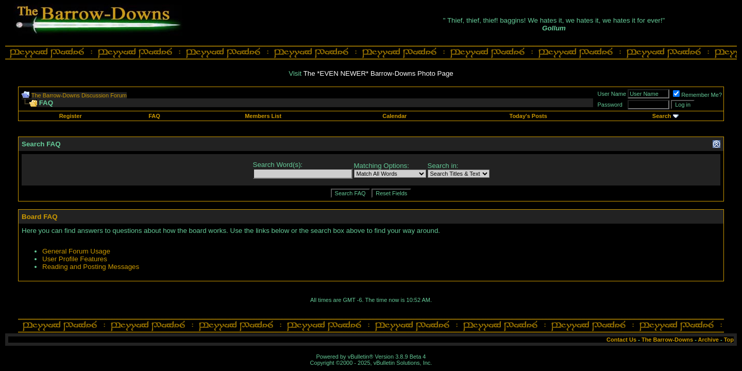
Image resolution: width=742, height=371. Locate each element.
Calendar (394, 116)
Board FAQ (40, 217)
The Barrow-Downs (667, 339)
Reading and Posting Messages (90, 267)
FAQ (154, 116)
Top (729, 339)
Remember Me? (697, 95)
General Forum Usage (76, 251)
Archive (708, 339)
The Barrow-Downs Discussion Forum (79, 95)
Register (70, 116)
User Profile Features (74, 259)
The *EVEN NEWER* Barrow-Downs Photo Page (378, 73)
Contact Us (621, 339)
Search (661, 116)
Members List (263, 116)
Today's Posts (528, 116)
